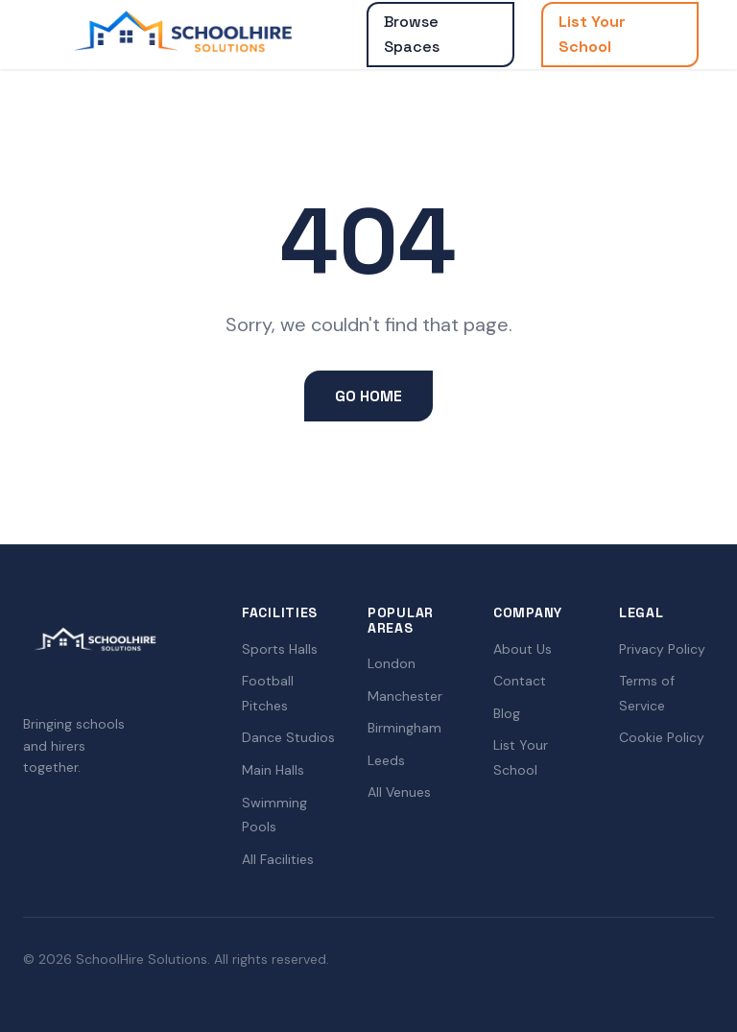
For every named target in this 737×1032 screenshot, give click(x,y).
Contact (519, 680)
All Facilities (278, 859)
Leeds (386, 760)
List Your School (592, 34)
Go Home (368, 396)
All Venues (399, 792)
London (392, 663)
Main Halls (273, 770)
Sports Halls (280, 649)
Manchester (405, 696)
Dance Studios (288, 737)
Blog (506, 713)
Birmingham (404, 727)
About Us (522, 649)
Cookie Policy (661, 737)
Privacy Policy (662, 649)
